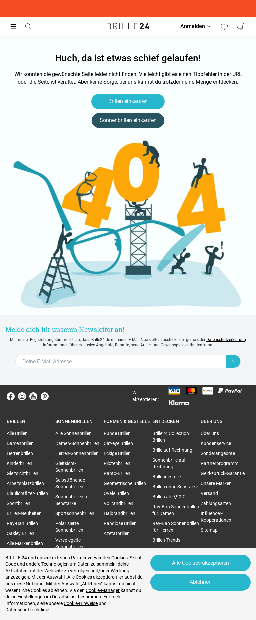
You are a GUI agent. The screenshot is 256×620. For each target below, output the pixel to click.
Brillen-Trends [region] (166, 540)
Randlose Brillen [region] (120, 523)
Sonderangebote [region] (218, 453)
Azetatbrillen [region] (117, 533)
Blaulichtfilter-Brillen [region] (27, 493)
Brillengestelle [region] (166, 476)
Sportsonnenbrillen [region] (74, 513)
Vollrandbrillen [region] (118, 503)
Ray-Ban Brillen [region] (22, 523)
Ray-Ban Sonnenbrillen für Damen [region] (175, 510)
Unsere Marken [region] (216, 483)
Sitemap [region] (209, 530)
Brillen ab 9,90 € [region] (168, 496)
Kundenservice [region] (216, 443)
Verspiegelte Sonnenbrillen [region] (69, 543)
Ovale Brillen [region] (116, 493)
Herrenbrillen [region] (20, 453)
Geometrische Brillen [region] (125, 483)
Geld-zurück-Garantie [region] (223, 473)
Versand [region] (209, 493)
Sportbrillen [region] (18, 503)
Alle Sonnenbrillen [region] (73, 433)
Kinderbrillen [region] (19, 463)
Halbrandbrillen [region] (119, 513)
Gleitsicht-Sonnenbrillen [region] (69, 467)
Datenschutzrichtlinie (27, 609)
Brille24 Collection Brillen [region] (170, 437)
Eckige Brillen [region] (117, 453)
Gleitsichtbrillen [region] (22, 473)
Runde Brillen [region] (117, 433)
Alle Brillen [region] (17, 433)
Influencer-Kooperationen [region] (216, 517)
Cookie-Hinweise (81, 603)
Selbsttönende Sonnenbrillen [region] (70, 483)
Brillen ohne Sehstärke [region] (175, 486)
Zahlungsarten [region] (216, 503)
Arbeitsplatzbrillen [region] (25, 483)
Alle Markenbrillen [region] (25, 543)
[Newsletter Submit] (233, 361)
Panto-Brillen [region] (117, 473)
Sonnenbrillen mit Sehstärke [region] (73, 500)
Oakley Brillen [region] (20, 533)
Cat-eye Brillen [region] (118, 443)
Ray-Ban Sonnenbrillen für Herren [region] (175, 527)
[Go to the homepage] (128, 26)
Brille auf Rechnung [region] (172, 450)
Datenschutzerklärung (226, 339)
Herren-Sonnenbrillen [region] (77, 453)
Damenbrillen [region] (20, 443)
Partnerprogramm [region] (219, 463)
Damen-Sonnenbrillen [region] (77, 443)
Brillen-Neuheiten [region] (24, 513)
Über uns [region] (210, 433)
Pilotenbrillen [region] (117, 463)
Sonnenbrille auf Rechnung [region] (169, 463)
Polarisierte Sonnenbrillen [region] (69, 527)
